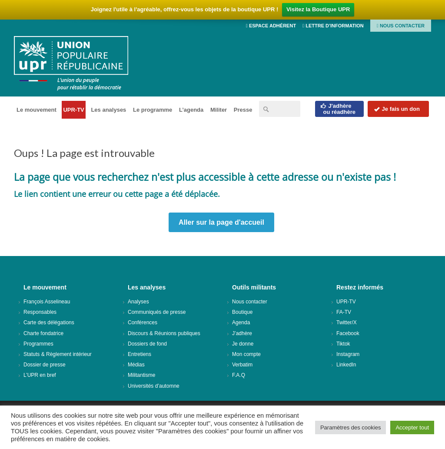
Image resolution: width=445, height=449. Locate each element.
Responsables (39, 312)
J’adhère (242, 333)
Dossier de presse (44, 365)
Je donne (242, 344)
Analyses (138, 302)
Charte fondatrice (43, 333)
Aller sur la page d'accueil (221, 222)
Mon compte (246, 354)
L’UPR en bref (39, 375)
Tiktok (343, 344)
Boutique (242, 312)
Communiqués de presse (157, 312)
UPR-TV (73, 109)
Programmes (38, 344)
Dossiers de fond (147, 344)
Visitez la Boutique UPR (318, 9)
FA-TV (343, 312)
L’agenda (191, 109)
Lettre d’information (333, 25)
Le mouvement (36, 109)
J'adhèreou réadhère (337, 109)
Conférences (142, 322)
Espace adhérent (271, 25)
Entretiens (139, 354)
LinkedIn (346, 365)
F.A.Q (238, 375)
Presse (243, 109)
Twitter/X (346, 322)
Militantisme (141, 375)
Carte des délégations (48, 322)
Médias (136, 365)
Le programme (152, 109)
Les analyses (108, 109)
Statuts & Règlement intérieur (57, 354)
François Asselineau (46, 302)
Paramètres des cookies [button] (350, 427)
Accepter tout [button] (412, 427)
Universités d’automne (153, 386)
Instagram (347, 354)
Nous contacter (401, 25)
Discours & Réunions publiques (164, 333)
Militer (218, 109)
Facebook (347, 333)
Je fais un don (397, 109)
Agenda (241, 322)
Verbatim (242, 365)
